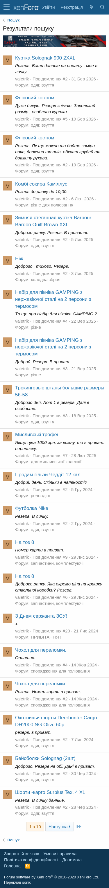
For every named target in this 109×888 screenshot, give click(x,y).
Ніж (19, 258)
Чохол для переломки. (40, 650)
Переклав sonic (17, 882)
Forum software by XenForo (51, 877)
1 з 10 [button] (35, 826)
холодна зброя (45, 279)
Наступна (60, 826)
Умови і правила (60, 853)
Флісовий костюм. (35, 97)
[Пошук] (102, 7)
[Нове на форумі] (91, 7)
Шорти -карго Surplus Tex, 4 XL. (51, 792)
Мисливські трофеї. (37, 434)
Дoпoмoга (72, 859)
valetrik (22, 78)
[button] (6, 7)
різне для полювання (52, 204)
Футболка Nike (31, 508)
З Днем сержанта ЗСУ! (41, 616)
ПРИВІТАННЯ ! (46, 636)
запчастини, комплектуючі (57, 563)
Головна (12, 865)
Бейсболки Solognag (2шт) (45, 758)
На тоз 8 (24, 542)
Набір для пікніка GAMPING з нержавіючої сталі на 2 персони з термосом (53, 299)
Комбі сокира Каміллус (41, 184)
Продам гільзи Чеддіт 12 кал (48, 474)
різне (36, 327)
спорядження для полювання (60, 670)
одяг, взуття (42, 84)
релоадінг (41, 495)
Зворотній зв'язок (21, 853)
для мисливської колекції (56, 461)
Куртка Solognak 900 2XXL (45, 58)
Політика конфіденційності (31, 859)
